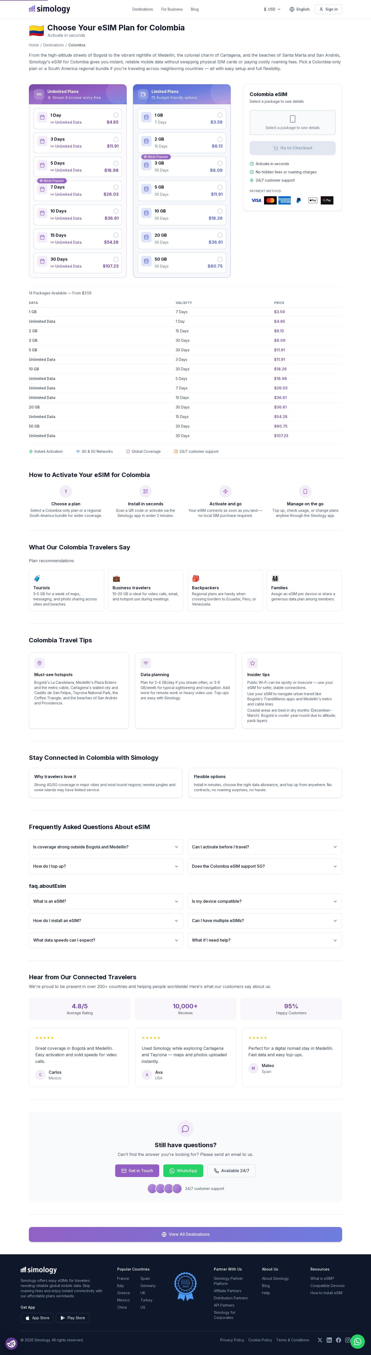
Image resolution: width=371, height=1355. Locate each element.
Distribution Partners (231, 1298)
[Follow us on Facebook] (338, 1340)
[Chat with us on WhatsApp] (357, 1341)
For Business (172, 9)
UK (142, 1293)
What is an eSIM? (106, 901)
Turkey (146, 1300)
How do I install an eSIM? (106, 920)
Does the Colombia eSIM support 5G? (265, 866)
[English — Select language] (299, 9)
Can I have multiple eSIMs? (265, 920)
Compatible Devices (327, 1285)
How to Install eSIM (326, 1293)
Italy (120, 1285)
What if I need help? (265, 940)
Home (34, 45)
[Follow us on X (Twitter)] (320, 1340)
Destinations (142, 9)
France (123, 1278)
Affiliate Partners (227, 1291)
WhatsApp (183, 1170)
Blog (195, 9)
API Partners (224, 1305)
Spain (145, 1278)
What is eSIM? (322, 1278)
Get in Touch (137, 1170)
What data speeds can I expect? (106, 940)
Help (266, 1293)
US (142, 1307)
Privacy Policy (232, 1340)
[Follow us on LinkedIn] (329, 1340)
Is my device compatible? (265, 901)
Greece (123, 1293)
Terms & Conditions (292, 1340)
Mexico (123, 1300)
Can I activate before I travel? (265, 847)
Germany (148, 1285)
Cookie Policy (260, 1340)
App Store (37, 1317)
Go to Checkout (293, 148)
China (122, 1307)
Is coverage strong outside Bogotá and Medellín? (106, 847)
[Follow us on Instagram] (347, 1340)
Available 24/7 (231, 1170)
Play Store (72, 1317)
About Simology (275, 1278)
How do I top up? (106, 866)
